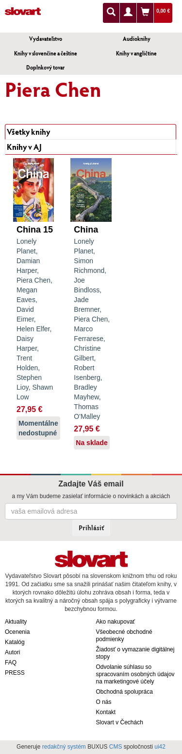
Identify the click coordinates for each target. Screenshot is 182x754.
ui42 (159, 746)
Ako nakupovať (115, 621)
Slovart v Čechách (119, 722)
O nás (104, 702)
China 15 (35, 229)
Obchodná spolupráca (124, 691)
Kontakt (106, 712)
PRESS (15, 672)
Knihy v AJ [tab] (24, 147)
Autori (12, 652)
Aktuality (16, 621)
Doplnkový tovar (45, 67)
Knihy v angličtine (136, 53)
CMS (115, 746)
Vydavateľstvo (45, 38)
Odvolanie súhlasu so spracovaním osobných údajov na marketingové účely (135, 674)
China (86, 229)
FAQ (11, 662)
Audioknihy (136, 38)
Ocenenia (17, 631)
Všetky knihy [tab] (28, 131)
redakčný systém (64, 746)
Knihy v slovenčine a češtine (45, 53)
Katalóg (15, 642)
